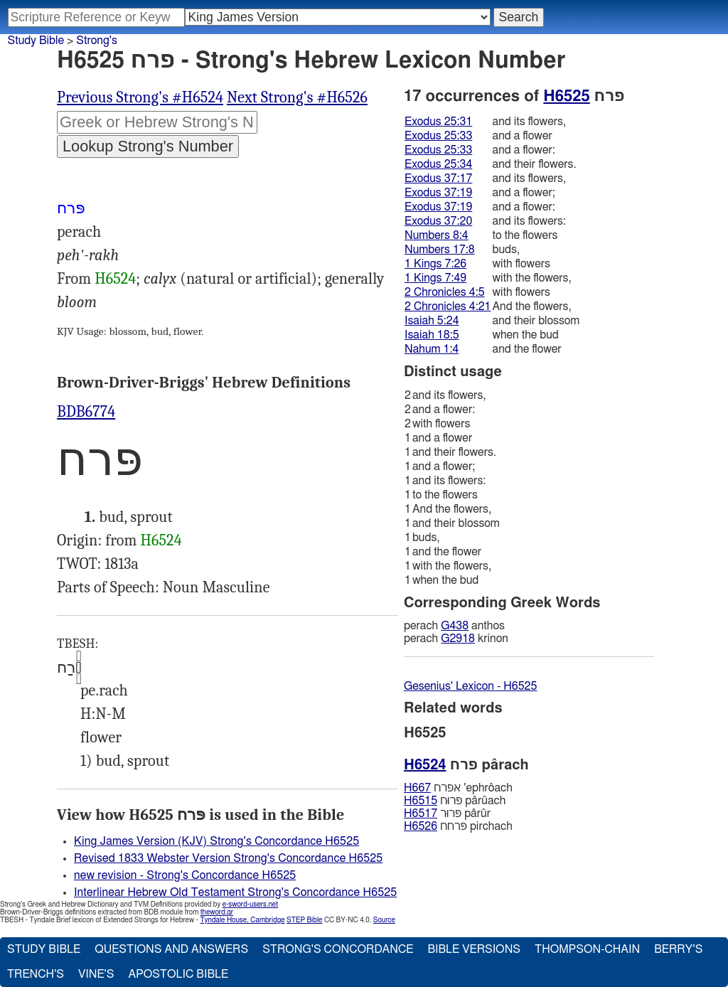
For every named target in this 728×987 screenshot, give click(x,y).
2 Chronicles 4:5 (445, 292)
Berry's (678, 949)
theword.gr (216, 912)
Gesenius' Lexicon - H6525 (470, 686)
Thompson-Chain (587, 949)
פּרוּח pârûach (454, 800)
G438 (455, 625)
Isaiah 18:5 (432, 335)
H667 (417, 788)
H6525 (566, 96)
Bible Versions (473, 949)
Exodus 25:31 (438, 121)
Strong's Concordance (337, 949)
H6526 (420, 826)
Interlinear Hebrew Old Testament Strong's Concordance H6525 (235, 892)
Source (384, 920)
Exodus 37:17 (438, 178)
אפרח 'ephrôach (458, 788)
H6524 (115, 279)
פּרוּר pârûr (447, 813)
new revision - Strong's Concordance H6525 (185, 875)
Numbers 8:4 (437, 235)
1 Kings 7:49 (435, 278)
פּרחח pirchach (458, 826)
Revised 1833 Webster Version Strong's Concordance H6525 (228, 858)
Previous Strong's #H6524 (140, 97)
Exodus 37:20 (438, 221)
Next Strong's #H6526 (297, 97)
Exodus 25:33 (438, 136)
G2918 (458, 638)
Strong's (96, 40)
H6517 (420, 813)
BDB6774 (86, 411)
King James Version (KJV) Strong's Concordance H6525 (216, 841)
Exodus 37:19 (438, 192)
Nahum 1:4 (432, 349)
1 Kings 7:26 (435, 264)
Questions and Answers (171, 949)
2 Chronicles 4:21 (448, 306)
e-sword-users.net (250, 904)
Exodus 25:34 (438, 164)
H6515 (420, 800)
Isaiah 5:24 (432, 320)
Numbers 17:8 (440, 249)
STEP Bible (304, 920)
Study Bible (36, 40)
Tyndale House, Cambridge (242, 920)
